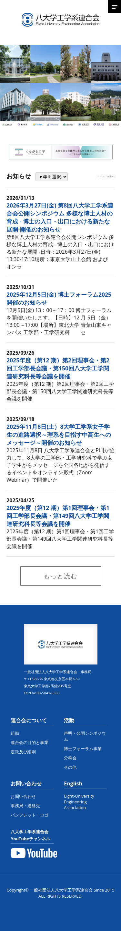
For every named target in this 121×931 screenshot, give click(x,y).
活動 (69, 720)
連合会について (29, 720)
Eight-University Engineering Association (79, 801)
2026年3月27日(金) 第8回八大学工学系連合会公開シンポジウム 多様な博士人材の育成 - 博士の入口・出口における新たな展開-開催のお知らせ (59, 217)
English (73, 783)
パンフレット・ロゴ (29, 815)
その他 (70, 767)
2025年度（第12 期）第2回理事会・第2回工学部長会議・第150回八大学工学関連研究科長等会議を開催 (57, 368)
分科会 (70, 758)
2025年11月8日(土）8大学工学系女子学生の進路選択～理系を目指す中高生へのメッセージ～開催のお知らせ (58, 434)
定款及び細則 (23, 752)
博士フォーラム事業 (83, 748)
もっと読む (60, 575)
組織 (15, 733)
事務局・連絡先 (25, 805)
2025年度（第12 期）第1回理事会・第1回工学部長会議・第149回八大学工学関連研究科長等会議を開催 (57, 516)
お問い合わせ (26, 783)
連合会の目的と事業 (29, 742)
